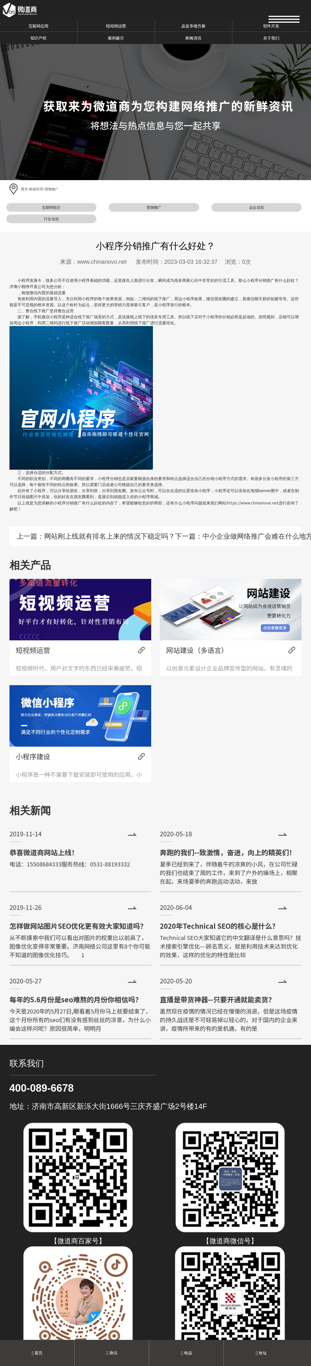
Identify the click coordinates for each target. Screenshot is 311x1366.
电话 (186, 1353)
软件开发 (271, 26)
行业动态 (51, 218)
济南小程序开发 (23, 286)
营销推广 (52, 188)
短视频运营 (116, 26)
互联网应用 (38, 26)
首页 (24, 188)
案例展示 (116, 38)
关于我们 (271, 38)
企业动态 (256, 207)
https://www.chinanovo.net (252, 503)
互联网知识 (51, 207)
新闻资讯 (193, 38)
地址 (261, 1353)
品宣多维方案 (193, 26)
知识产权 (38, 38)
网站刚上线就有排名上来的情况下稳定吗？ (109, 536)
